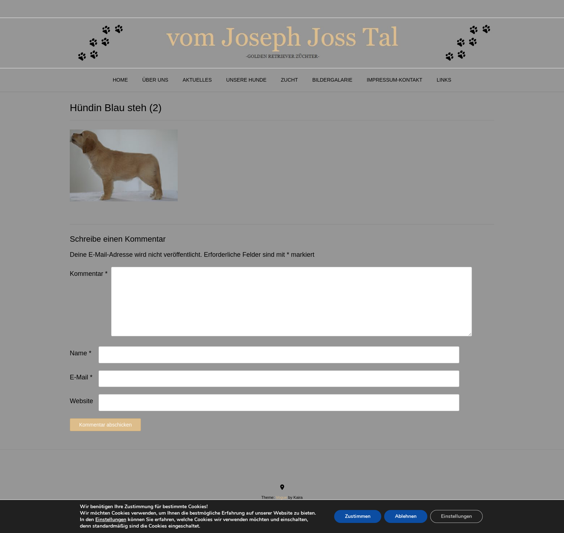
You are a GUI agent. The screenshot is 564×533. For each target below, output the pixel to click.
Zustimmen (357, 516)
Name (80, 353)
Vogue (281, 497)
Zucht (289, 80)
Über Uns (155, 80)
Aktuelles (197, 80)
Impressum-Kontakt (395, 80)
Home (120, 80)
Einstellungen (110, 519)
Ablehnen (406, 516)
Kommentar (89, 273)
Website (81, 401)
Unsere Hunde (246, 80)
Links (444, 80)
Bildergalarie (332, 80)
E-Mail (81, 377)
